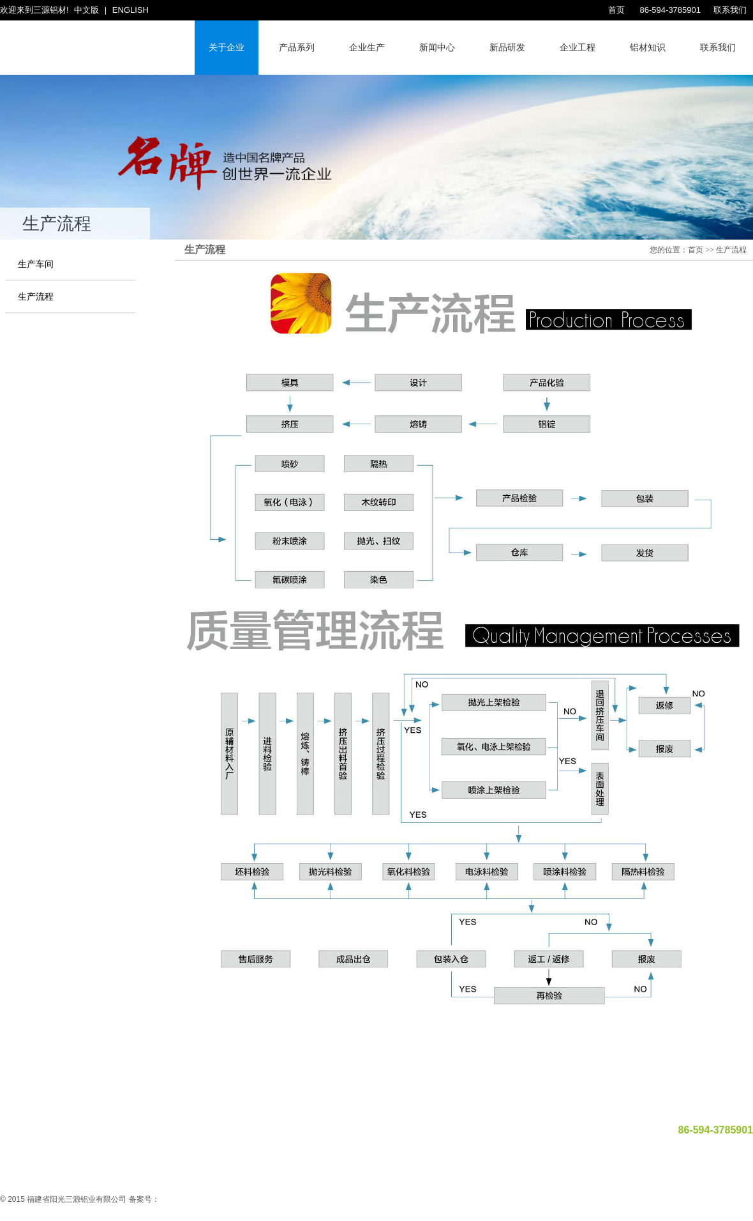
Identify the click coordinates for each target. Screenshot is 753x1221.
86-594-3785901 (669, 10)
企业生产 (367, 47)
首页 (616, 10)
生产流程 (36, 297)
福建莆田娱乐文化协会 (381, 1084)
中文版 (86, 10)
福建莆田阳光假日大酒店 (286, 1084)
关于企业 (226, 47)
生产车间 (36, 264)
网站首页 (215, 1102)
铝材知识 (648, 47)
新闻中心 (437, 47)
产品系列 (297, 47)
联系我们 (730, 10)
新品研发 (507, 47)
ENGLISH (130, 10)
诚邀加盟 (513, 1102)
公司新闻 (343, 1102)
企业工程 (577, 47)
